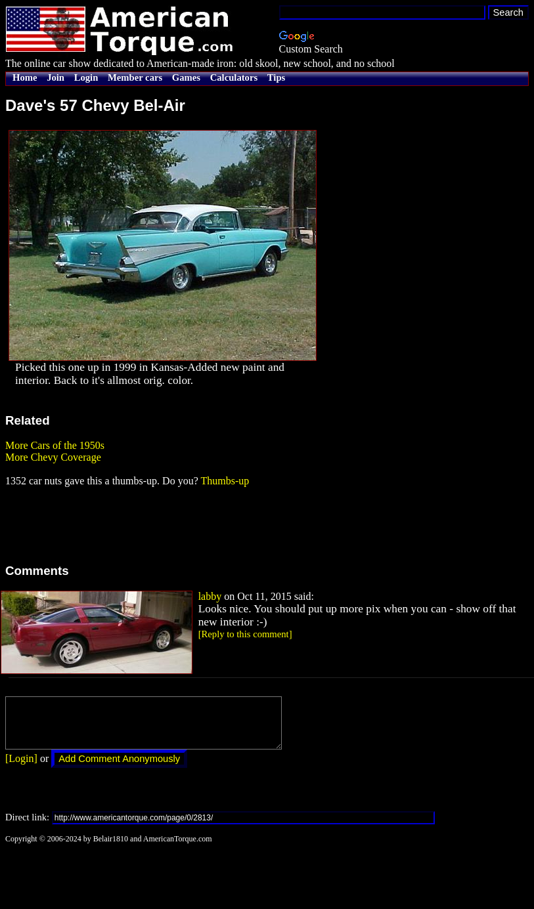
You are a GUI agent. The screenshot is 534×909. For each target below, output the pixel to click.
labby (210, 596)
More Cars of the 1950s (54, 445)
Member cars (135, 77)
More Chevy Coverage (53, 457)
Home (24, 77)
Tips (276, 77)
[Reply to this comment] (245, 634)
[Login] (21, 768)
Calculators (233, 77)
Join (55, 77)
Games (186, 77)
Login (86, 77)
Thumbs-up (224, 480)
